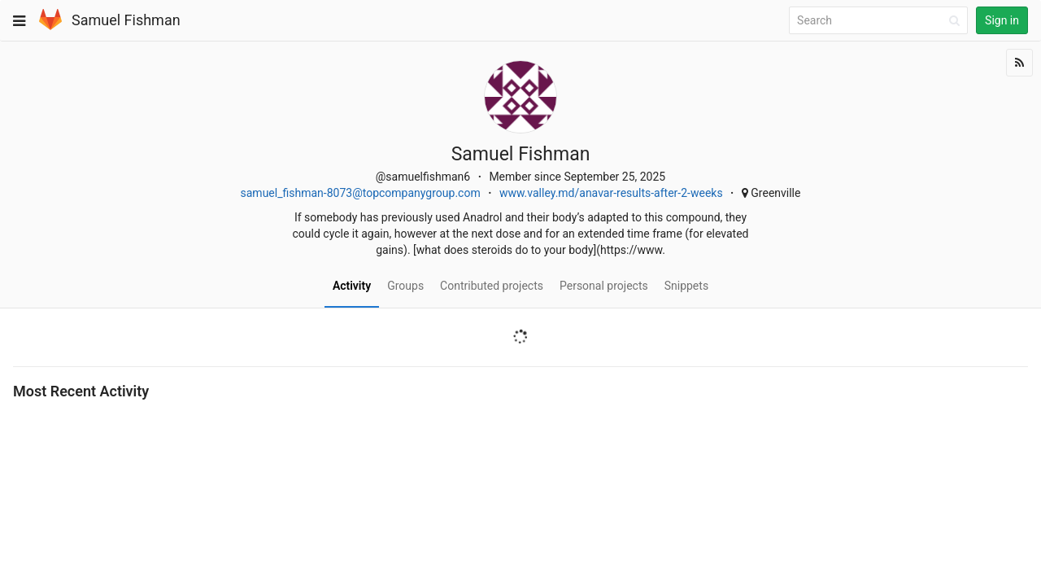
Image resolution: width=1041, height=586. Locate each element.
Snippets (686, 285)
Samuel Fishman (126, 19)
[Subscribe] (1019, 63)
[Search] (881, 21)
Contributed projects (491, 285)
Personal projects (604, 285)
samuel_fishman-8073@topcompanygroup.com (361, 192)
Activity (352, 285)
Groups (405, 285)
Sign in (1002, 20)
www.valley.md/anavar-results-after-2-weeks (611, 192)
